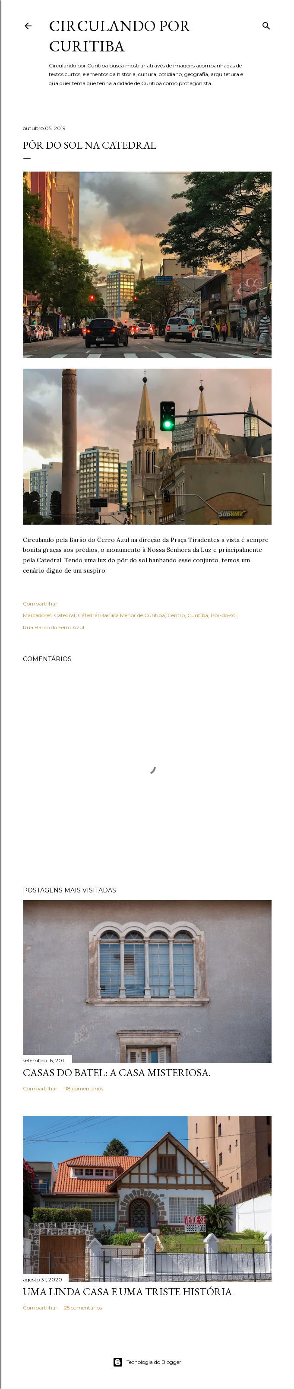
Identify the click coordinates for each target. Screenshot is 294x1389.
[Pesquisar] (266, 24)
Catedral (64, 615)
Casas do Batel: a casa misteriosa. (117, 1072)
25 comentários (83, 1307)
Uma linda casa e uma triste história (127, 1291)
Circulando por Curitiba (120, 36)
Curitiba (197, 615)
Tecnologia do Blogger (147, 1362)
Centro (176, 615)
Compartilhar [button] (40, 603)
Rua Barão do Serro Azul (53, 627)
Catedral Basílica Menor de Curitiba (121, 615)
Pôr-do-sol (224, 615)
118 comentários (83, 1088)
